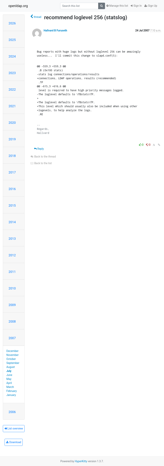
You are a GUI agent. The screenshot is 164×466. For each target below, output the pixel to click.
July (8, 370)
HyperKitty (81, 461)
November (12, 354)
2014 (12, 222)
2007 (12, 338)
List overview (13, 428)
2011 (12, 272)
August (10, 366)
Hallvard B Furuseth (55, 30)
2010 (12, 288)
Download (13, 442)
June (9, 374)
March (10, 386)
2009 (12, 305)
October (11, 358)
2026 (12, 23)
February (11, 390)
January (11, 394)
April (9, 382)
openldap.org (18, 6)
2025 (12, 40)
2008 (12, 321)
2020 (12, 123)
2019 (12, 139)
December (12, 350)
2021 (12, 106)
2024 (12, 56)
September (12, 362)
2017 (12, 172)
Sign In (136, 5)
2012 (12, 255)
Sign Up (150, 5)
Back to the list (41, 163)
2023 (12, 73)
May (8, 378)
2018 (12, 156)
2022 (12, 89)
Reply (39, 148)
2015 (12, 205)
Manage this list (117, 5)
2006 (12, 412)
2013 (12, 239)
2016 (12, 189)
